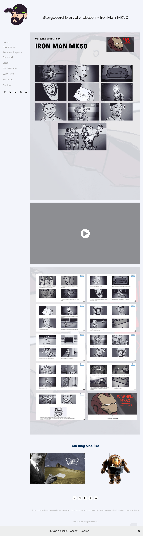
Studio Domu (10, 68)
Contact (7, 85)
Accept (74, 531)
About (6, 42)
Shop (6, 62)
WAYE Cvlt (8, 74)
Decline (85, 531)
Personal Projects (12, 52)
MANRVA (8, 79)
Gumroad (8, 57)
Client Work (9, 47)
